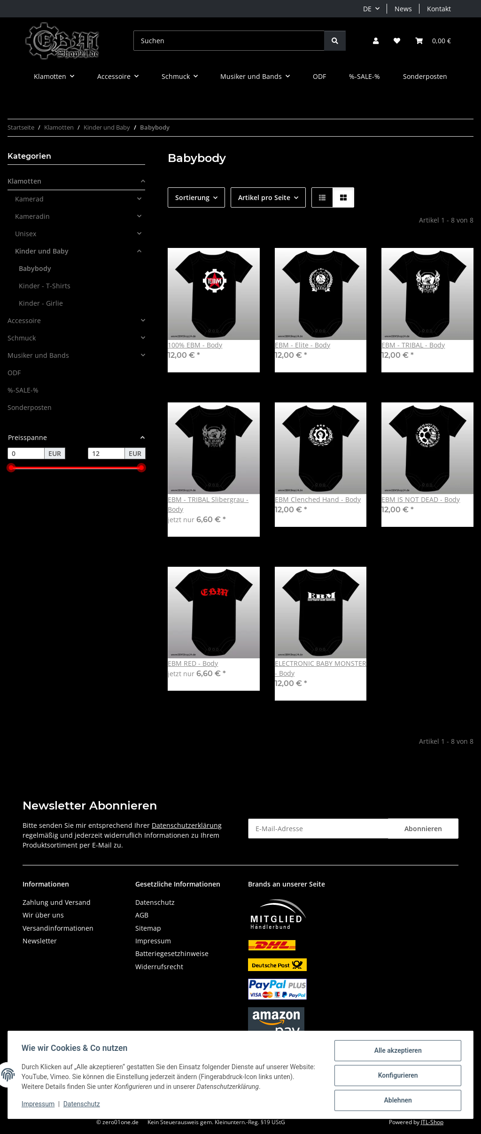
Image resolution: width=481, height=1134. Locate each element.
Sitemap (148, 928)
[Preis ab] (26, 453)
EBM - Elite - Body (302, 344)
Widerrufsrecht (159, 966)
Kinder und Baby (42, 251)
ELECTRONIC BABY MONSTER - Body (320, 668)
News (403, 8)
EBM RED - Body (193, 663)
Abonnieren (423, 828)
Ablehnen (396, 1100)
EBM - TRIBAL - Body (413, 344)
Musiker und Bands (38, 355)
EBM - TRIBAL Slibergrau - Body (208, 504)
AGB (141, 914)
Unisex (25, 233)
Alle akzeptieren (396, 1052)
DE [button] (367, 8)
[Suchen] (229, 41)
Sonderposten (30, 407)
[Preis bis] (106, 453)
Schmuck (22, 337)
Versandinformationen (58, 928)
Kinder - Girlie (41, 303)
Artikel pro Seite (264, 197)
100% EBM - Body (195, 344)
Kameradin (32, 216)
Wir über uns (43, 914)
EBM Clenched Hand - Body (318, 499)
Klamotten (24, 181)
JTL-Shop (432, 1122)
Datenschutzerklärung (187, 825)
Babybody (35, 268)
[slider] (11, 468)
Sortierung (192, 197)
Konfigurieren (396, 1076)
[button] (375, 40)
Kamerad (29, 198)
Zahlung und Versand (57, 902)
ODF (14, 372)
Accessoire (24, 320)
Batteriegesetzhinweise (172, 953)
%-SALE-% (23, 390)
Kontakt (439, 8)
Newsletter (40, 940)
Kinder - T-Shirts (44, 285)
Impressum (39, 1105)
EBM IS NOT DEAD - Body (420, 499)
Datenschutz (83, 1105)
